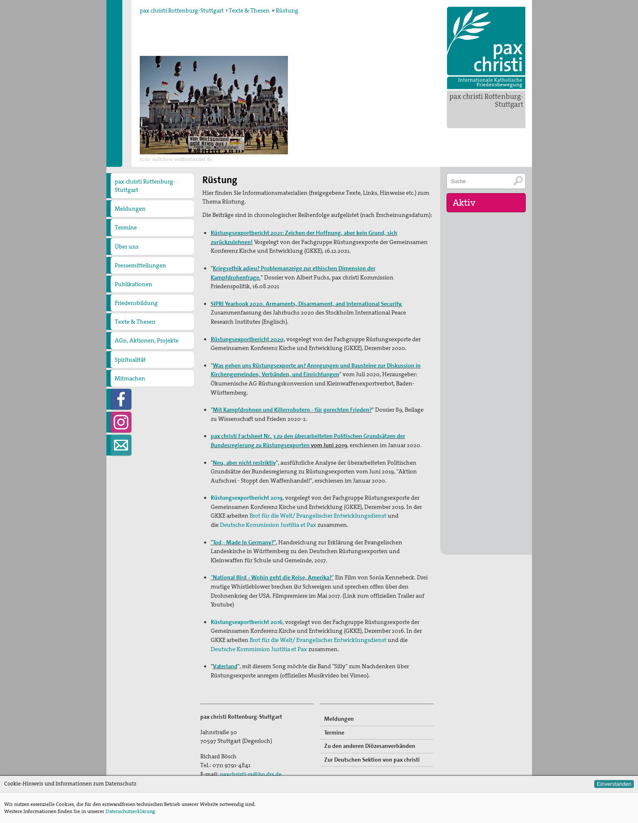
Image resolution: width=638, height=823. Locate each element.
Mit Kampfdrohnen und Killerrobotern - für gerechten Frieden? (292, 409)
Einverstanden (614, 784)
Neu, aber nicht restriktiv (244, 462)
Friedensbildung (136, 303)
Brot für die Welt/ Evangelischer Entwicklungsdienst (318, 515)
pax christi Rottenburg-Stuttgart (486, 100)
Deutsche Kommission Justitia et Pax (268, 525)
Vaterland (225, 666)
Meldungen (130, 208)
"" (272, 577)
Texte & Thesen (249, 10)
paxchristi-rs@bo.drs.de (251, 774)
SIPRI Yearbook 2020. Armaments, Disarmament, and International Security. (306, 303)
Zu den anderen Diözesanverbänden (369, 746)
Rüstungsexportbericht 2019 (246, 497)
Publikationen (133, 284)
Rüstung (287, 10)
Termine (126, 227)
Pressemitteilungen (140, 265)
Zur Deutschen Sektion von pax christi (372, 759)
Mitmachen (130, 378)
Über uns (127, 246)
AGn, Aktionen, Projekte (147, 340)
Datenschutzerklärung (130, 811)
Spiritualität (130, 359)
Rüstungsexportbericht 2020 (247, 339)
